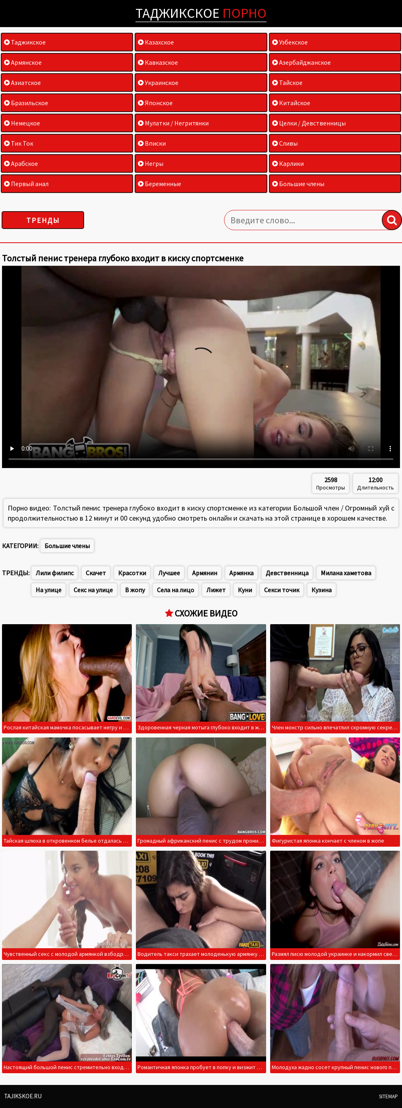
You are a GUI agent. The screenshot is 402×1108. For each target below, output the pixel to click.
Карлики (288, 163)
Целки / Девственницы (309, 123)
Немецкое (22, 123)
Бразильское (26, 103)
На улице (48, 590)
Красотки (132, 573)
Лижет (216, 590)
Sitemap (388, 1096)
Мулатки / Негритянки (173, 123)
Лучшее (169, 573)
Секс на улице (93, 590)
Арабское (21, 163)
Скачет (96, 573)
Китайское (291, 103)
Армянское (23, 62)
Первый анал (26, 184)
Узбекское (290, 42)
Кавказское (158, 62)
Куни (245, 590)
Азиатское (22, 82)
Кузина (321, 590)
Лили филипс (55, 573)
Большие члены (298, 184)
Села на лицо (175, 590)
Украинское (158, 82)
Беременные (159, 184)
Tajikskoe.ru (23, 1096)
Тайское (287, 82)
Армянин (204, 573)
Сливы (285, 143)
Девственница (287, 573)
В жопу (135, 590)
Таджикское (201, 12)
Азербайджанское (301, 62)
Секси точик (281, 590)
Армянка (241, 573)
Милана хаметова (346, 573)
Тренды (43, 220)
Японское (155, 103)
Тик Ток (18, 143)
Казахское (156, 42)
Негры (150, 163)
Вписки (152, 143)
